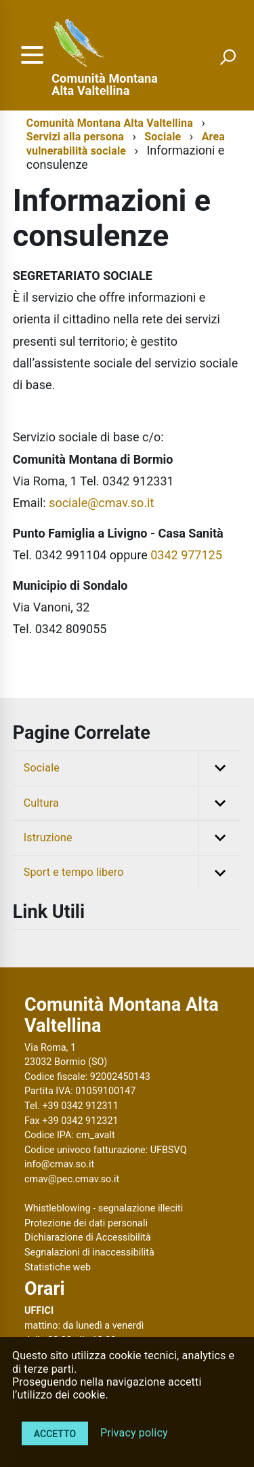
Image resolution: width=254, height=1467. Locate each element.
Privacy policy (134, 1432)
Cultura (133, 803)
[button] (219, 768)
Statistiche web (57, 1267)
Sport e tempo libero (133, 872)
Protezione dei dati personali (86, 1223)
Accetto (55, 1433)
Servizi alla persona (75, 136)
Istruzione (133, 838)
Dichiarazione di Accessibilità (87, 1237)
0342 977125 (186, 555)
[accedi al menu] (32, 55)
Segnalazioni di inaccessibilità (89, 1252)
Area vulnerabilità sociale (125, 143)
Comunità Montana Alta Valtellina (104, 85)
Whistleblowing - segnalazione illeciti (103, 1208)
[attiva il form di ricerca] (227, 57)
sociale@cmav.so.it (101, 503)
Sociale (162, 136)
